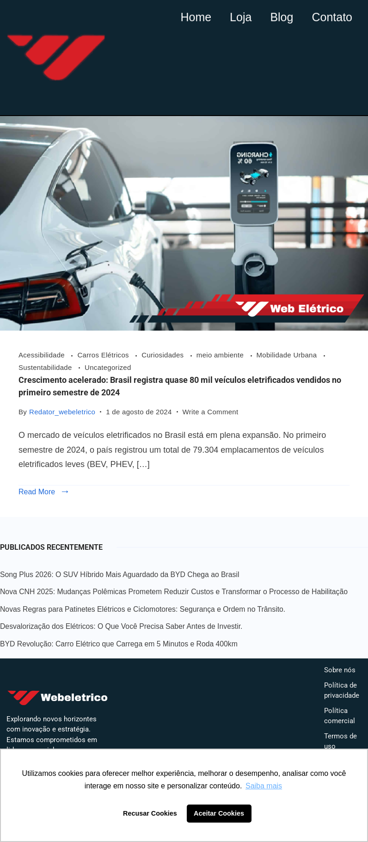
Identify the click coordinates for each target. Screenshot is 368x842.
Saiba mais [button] (263, 786)
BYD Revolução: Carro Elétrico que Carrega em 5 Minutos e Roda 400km (119, 644)
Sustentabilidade (46, 367)
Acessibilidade (42, 355)
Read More (36, 492)
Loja (240, 15)
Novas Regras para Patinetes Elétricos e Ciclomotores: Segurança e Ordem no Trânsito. (142, 609)
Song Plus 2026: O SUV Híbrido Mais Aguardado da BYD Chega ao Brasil (119, 574)
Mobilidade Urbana (288, 355)
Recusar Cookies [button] (150, 813)
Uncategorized (108, 367)
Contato (332, 15)
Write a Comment (211, 411)
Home (195, 15)
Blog (281, 15)
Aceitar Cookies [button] (219, 813)
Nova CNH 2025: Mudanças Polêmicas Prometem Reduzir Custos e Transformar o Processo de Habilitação (174, 592)
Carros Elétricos (104, 355)
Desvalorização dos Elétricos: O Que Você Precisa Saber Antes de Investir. (121, 626)
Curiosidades (163, 355)
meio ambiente (221, 355)
